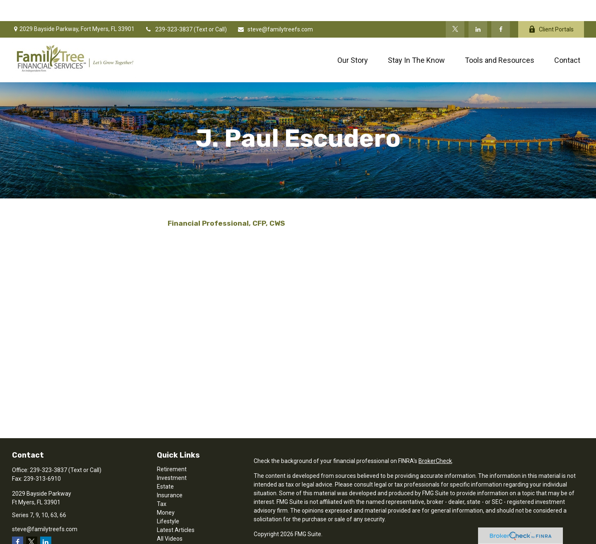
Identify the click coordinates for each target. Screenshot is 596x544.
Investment (172, 456)
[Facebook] (500, 8)
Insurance (170, 474)
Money (166, 491)
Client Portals (551, 8)
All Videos (170, 517)
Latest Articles (176, 509)
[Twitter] (455, 8)
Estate (165, 465)
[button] (353, 39)
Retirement (172, 448)
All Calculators (175, 526)
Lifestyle (168, 500)
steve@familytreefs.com (275, 8)
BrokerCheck (435, 440)
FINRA (285, 536)
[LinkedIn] (478, 8)
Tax (161, 483)
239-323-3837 (169, 8)
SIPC (302, 536)
